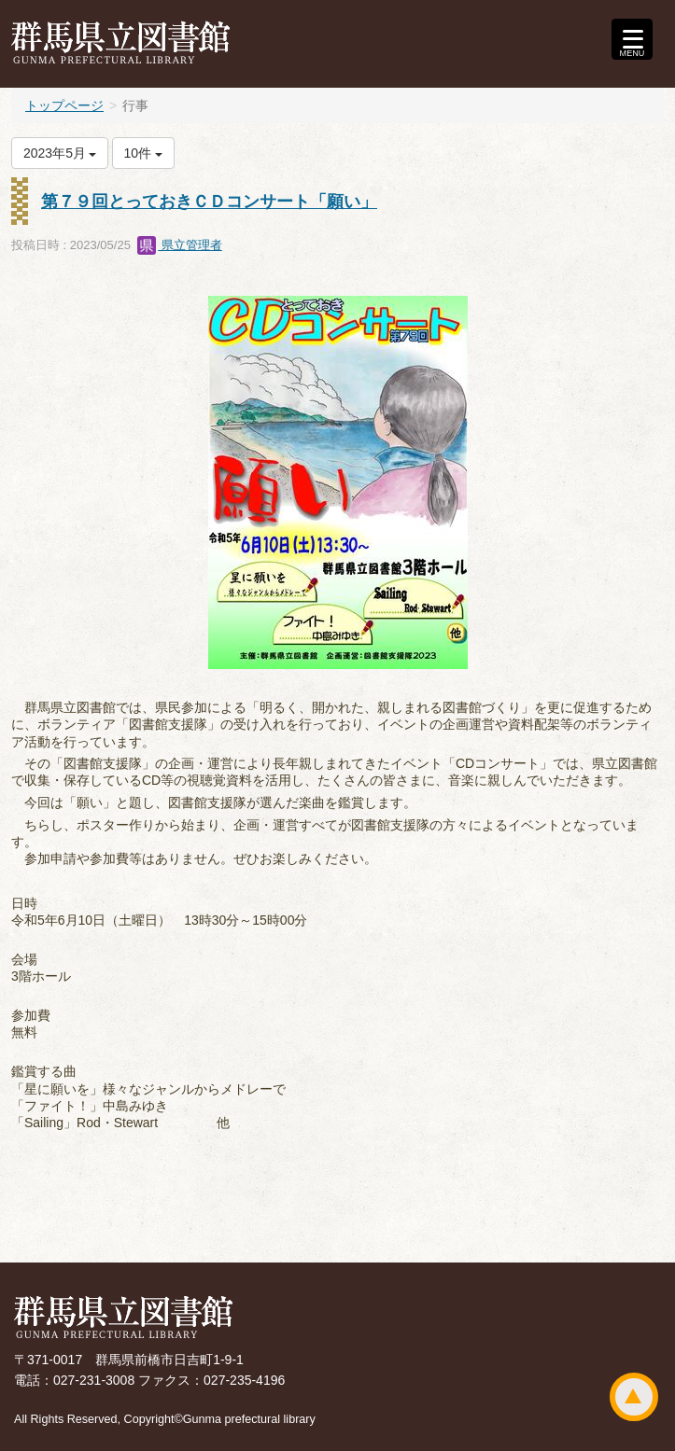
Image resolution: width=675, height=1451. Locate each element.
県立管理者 (179, 245)
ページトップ (634, 1397)
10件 (143, 153)
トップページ (64, 105)
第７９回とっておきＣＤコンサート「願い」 (209, 201)
